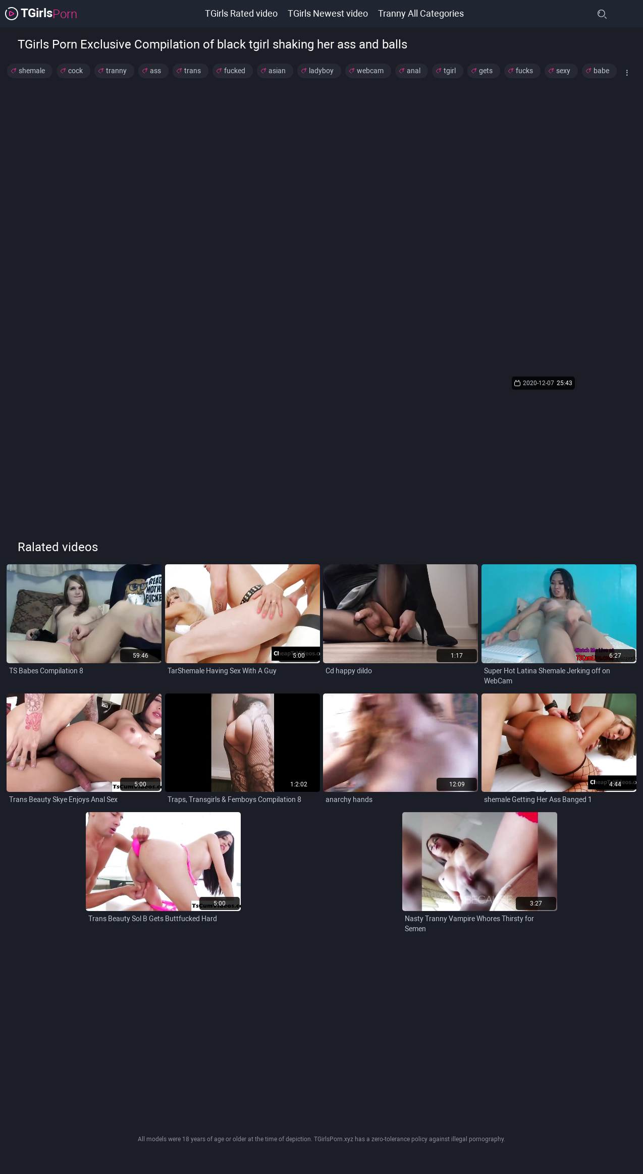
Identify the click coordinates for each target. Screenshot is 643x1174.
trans (192, 71)
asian (277, 71)
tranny (116, 71)
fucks (524, 71)
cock (75, 71)
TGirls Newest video (328, 13)
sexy (563, 71)
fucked (234, 71)
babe (601, 71)
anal (413, 71)
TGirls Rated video (241, 13)
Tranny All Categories (421, 13)
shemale (32, 71)
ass (155, 71)
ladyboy (321, 71)
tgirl (450, 71)
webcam (370, 71)
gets (486, 71)
